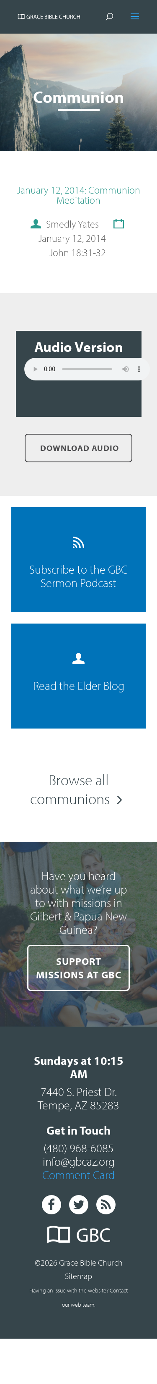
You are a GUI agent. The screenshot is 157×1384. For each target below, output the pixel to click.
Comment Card (78, 1174)
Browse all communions (70, 789)
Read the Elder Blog (78, 673)
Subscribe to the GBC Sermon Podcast (78, 563)
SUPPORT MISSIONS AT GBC (78, 968)
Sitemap (78, 1276)
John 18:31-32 (77, 252)
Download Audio (78, 448)
